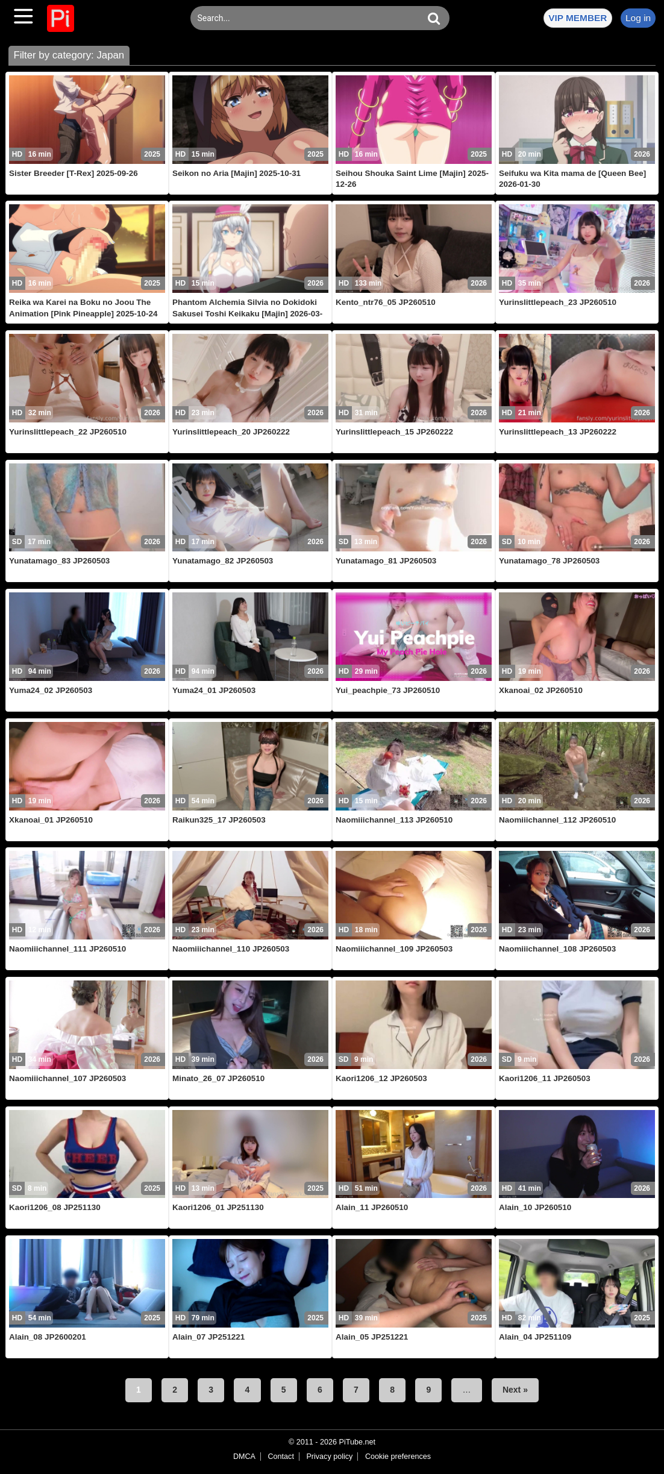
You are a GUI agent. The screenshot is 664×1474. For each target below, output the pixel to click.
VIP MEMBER (577, 18)
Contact (280, 1456)
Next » (515, 1389)
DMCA (244, 1456)
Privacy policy (329, 1456)
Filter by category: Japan (68, 55)
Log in (638, 18)
